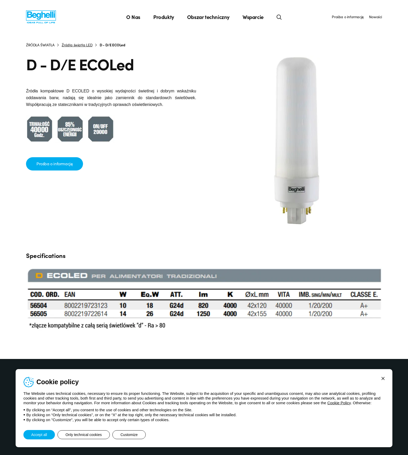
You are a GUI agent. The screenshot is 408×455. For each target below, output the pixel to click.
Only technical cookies (84, 435)
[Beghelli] (41, 16)
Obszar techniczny (208, 17)
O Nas (133, 17)
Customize (129, 435)
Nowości (375, 16)
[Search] (279, 17)
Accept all (39, 435)
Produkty (163, 17)
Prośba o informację (348, 16)
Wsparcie (253, 17)
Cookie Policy (339, 403)
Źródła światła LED (77, 45)
